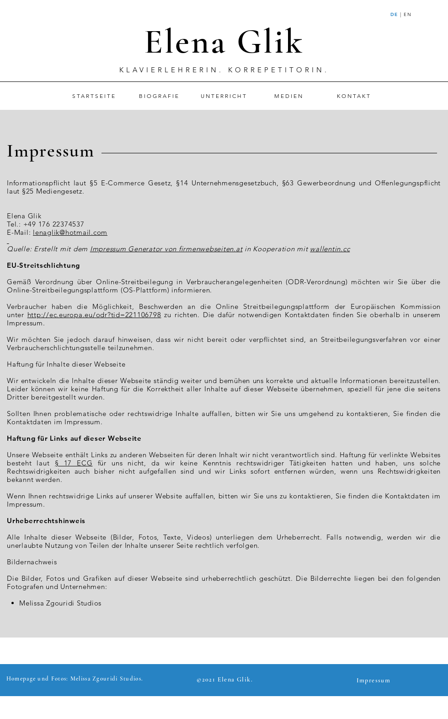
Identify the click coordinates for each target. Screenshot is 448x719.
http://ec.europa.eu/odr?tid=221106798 (94, 314)
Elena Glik (224, 42)
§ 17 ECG (74, 463)
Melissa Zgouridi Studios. (107, 678)
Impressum (51, 151)
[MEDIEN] (288, 96)
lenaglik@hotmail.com (70, 232)
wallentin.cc (330, 248)
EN (407, 14)
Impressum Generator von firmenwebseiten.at (166, 248)
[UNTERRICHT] (224, 96)
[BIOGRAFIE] (159, 96)
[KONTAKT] (353, 96)
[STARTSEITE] (94, 96)
